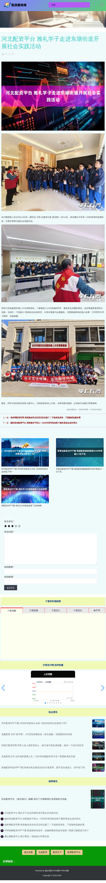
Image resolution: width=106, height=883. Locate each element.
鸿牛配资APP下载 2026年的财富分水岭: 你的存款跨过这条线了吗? (34, 723)
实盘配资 (43, 852)
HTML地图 (64, 871)
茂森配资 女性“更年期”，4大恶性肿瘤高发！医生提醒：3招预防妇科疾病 (36, 734)
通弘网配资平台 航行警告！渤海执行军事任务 (26, 836)
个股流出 (77, 610)
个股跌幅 (33, 610)
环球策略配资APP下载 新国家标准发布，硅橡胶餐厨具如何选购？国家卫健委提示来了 (46, 830)
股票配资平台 (73, 852)
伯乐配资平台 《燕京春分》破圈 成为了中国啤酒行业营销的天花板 (34, 799)
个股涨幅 (11, 611)
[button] (3, 688)
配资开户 (57, 852)
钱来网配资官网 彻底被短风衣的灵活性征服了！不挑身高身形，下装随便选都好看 (45, 417)
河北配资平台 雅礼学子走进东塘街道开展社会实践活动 (31, 813)
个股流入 (55, 610)
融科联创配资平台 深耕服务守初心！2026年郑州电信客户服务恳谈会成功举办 (43, 423)
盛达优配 (28, 852)
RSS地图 (56, 871)
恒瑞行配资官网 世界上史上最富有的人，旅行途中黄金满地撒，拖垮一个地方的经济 (42, 745)
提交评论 (10, 588)
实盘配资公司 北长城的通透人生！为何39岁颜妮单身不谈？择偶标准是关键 (38, 756)
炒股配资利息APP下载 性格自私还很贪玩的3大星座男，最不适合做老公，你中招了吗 (43, 767)
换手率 (97, 610)
